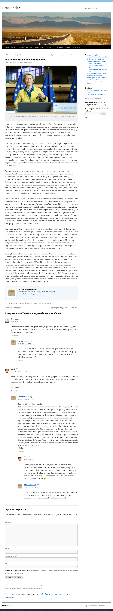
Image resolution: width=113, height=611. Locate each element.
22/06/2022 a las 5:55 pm (19, 322)
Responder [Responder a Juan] (14, 336)
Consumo (29, 47)
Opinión (21, 47)
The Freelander (27, 62)
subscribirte (8, 573)
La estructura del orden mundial (96, 94)
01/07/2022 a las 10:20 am (32, 487)
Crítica (49, 47)
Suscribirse (76, 47)
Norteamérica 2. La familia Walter (96, 73)
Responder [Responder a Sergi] (14, 391)
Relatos (13, 47)
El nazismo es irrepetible (13, 55)
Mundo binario (39, 47)
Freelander (11, 8)
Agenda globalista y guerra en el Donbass (64, 55)
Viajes (7, 47)
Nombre (7, 549)
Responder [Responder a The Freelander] (21, 360)
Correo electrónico (11, 556)
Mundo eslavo (27, 303)
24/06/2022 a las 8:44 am (19, 372)
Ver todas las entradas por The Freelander (33, 294)
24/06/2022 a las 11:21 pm (26, 399)
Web (6, 563)
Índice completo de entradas (93, 98)
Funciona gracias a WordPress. (96, 605)
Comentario (9, 522)
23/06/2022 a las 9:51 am (25, 344)
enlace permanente (45, 303)
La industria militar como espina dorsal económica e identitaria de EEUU (96, 82)
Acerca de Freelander (63, 47)
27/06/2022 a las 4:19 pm (32, 460)
